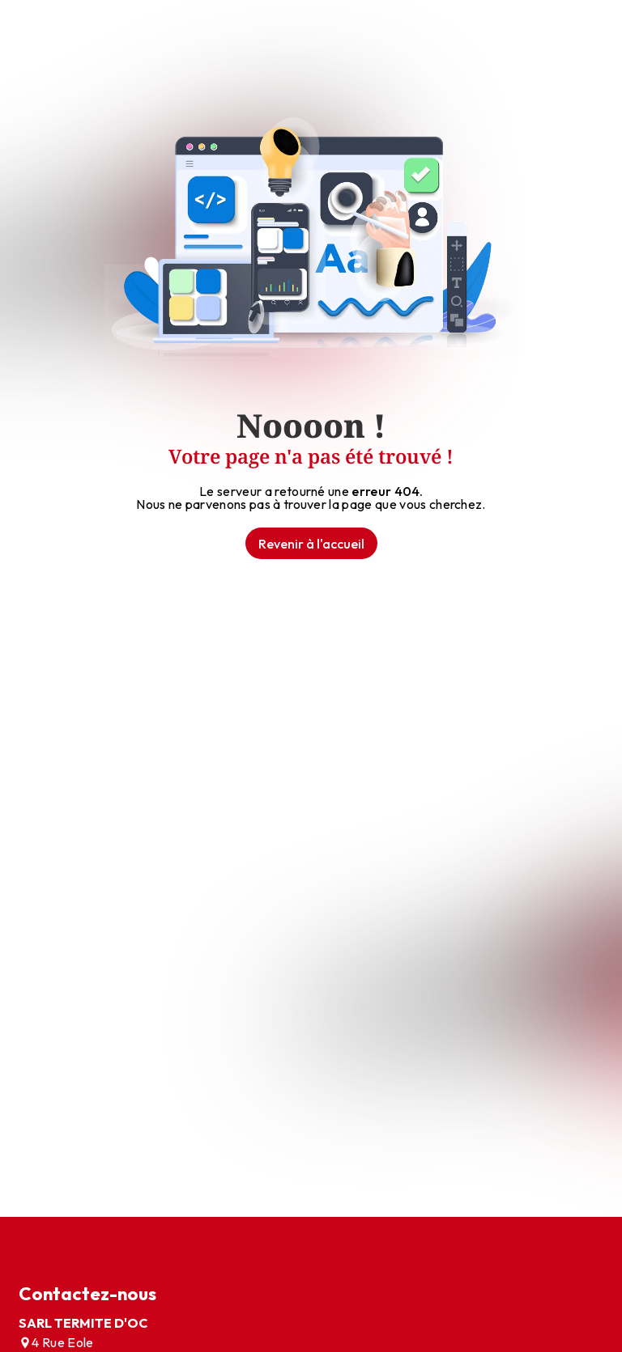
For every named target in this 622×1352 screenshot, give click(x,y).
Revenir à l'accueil (311, 544)
